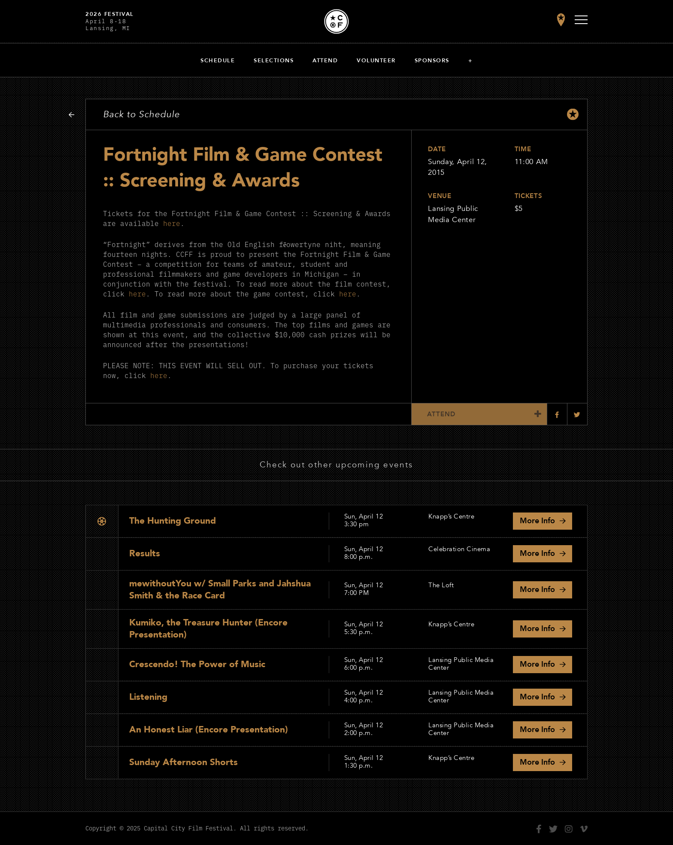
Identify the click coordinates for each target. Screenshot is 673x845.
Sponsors (432, 60)
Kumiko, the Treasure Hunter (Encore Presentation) (208, 628)
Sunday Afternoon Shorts (183, 762)
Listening (148, 697)
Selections (274, 60)
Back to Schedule (141, 114)
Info (537, 521)
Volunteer (376, 60)
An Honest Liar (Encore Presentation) (208, 729)
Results (144, 553)
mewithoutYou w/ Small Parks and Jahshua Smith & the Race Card (220, 589)
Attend (325, 60)
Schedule (217, 60)
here (171, 222)
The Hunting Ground (172, 521)
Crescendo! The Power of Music (197, 664)
